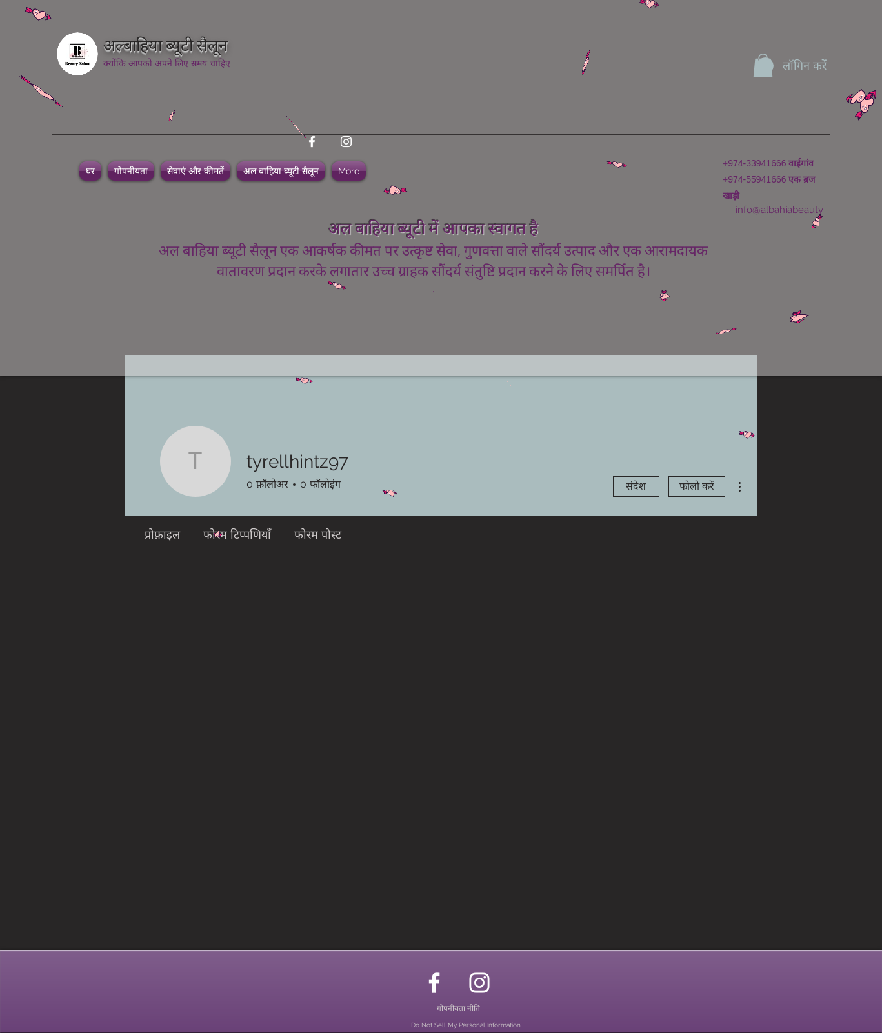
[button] (763, 65)
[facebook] (312, 141)
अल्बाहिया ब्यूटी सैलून (165, 43)
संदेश (636, 486)
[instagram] (346, 141)
